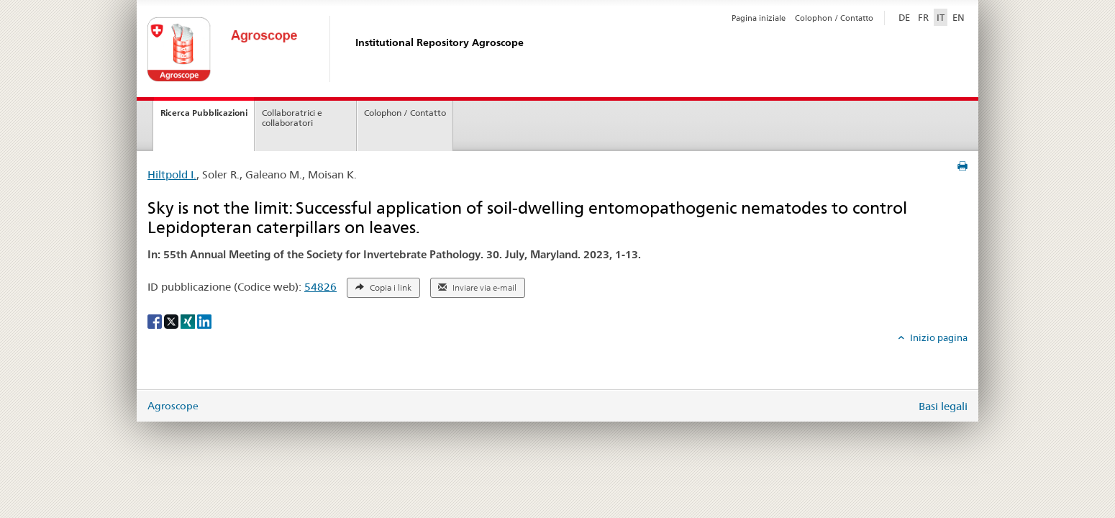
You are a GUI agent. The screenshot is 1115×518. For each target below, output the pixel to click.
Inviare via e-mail (477, 288)
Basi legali (943, 406)
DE (905, 16)
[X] (172, 321)
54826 (320, 287)
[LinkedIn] (204, 321)
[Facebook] (155, 321)
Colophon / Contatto (834, 18)
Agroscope (173, 406)
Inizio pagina (938, 337)
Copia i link (383, 288)
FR (923, 17)
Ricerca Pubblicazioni (203, 112)
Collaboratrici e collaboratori (292, 118)
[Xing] (189, 321)
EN (958, 17)
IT (941, 17)
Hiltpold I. (171, 174)
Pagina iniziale (759, 18)
